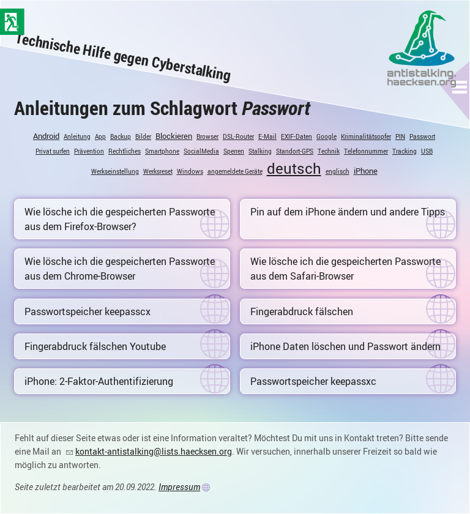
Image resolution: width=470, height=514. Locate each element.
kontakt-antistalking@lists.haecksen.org (153, 451)
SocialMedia (201, 151)
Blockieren (173, 135)
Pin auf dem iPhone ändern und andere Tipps (347, 211)
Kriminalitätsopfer (366, 136)
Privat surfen (52, 151)
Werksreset (158, 171)
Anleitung (77, 136)
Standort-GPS (294, 151)
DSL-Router (238, 136)
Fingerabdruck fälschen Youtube (95, 346)
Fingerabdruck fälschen (301, 311)
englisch (337, 171)
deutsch (294, 168)
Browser (207, 136)
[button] (460, 87)
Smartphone (162, 151)
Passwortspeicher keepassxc (313, 381)
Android (46, 135)
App (100, 136)
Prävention (89, 151)
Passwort (422, 136)
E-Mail (267, 136)
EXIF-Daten (296, 136)
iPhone (366, 170)
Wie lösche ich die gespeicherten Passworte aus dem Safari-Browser (345, 269)
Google (326, 136)
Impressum (179, 487)
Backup (120, 136)
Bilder (143, 136)
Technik (329, 151)
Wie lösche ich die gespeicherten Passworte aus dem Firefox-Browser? (119, 219)
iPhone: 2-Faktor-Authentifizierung (98, 381)
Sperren (233, 151)
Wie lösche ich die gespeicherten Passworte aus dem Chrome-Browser (119, 269)
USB (427, 151)
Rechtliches (124, 151)
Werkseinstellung (115, 171)
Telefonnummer (366, 151)
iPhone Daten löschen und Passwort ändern (345, 346)
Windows (190, 171)
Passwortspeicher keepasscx (87, 311)
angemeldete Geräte (235, 171)
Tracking (404, 151)
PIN (400, 136)
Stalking (260, 151)
